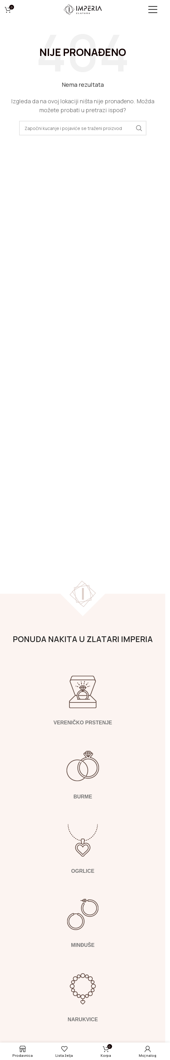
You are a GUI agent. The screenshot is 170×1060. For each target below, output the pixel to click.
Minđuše (83, 945)
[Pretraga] (82, 128)
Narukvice (82, 1019)
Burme (82, 796)
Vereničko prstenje (82, 722)
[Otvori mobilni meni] (155, 9)
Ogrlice (82, 871)
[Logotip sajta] (83, 8)
